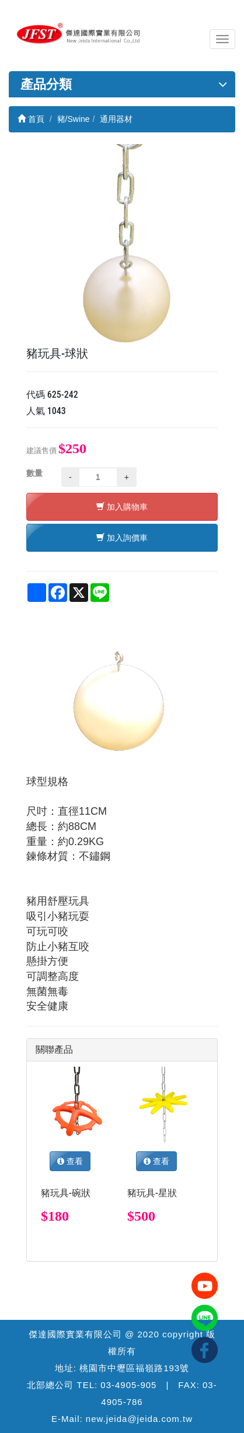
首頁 (31, 119)
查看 (70, 1161)
